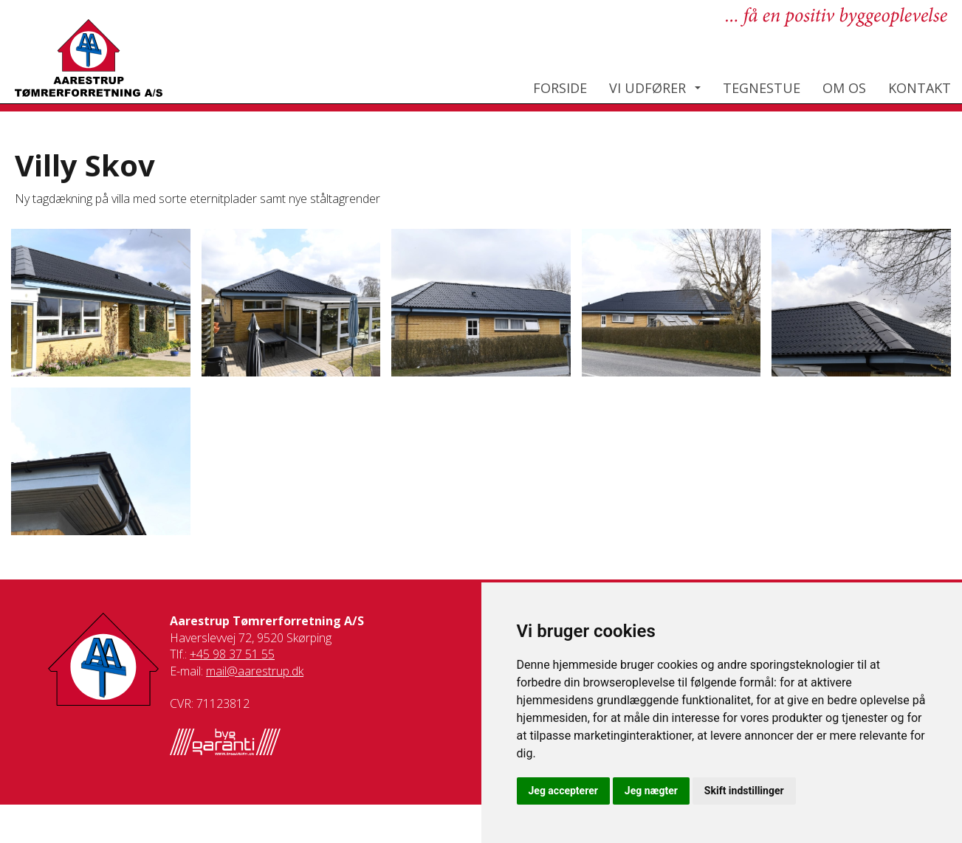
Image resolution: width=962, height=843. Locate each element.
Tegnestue (761, 88)
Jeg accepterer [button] (563, 790)
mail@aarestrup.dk (254, 671)
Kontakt (919, 88)
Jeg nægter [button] (651, 790)
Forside (560, 88)
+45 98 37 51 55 (232, 654)
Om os (844, 88)
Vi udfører (647, 88)
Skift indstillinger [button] (744, 790)
